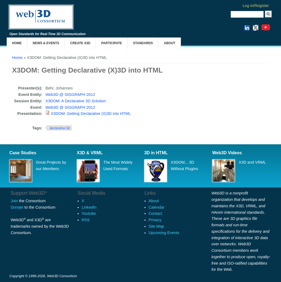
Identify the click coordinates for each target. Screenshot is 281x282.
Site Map (156, 226)
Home (17, 43)
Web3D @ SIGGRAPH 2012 (70, 94)
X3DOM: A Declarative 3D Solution (75, 101)
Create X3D (80, 43)
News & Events (46, 43)
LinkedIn (89, 207)
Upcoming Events (164, 233)
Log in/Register (255, 5)
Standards (143, 43)
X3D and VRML (252, 162)
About (169, 43)
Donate (17, 207)
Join (14, 201)
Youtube (89, 213)
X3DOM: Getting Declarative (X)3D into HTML (91, 113)
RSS (86, 220)
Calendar (156, 207)
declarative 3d (60, 128)
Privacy (155, 220)
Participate (111, 43)
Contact (155, 213)
